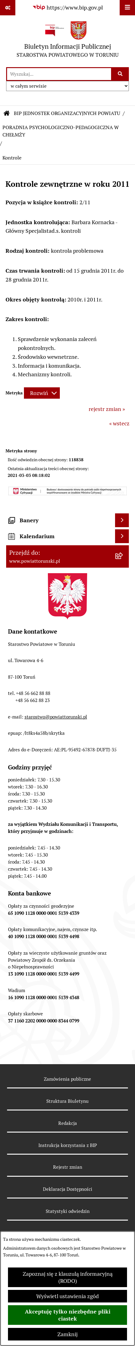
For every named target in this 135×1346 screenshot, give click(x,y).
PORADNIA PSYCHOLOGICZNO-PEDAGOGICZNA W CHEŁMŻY (60, 131)
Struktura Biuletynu (67, 1101)
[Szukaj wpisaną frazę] (120, 74)
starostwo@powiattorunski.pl (56, 717)
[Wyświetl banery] (122, 520)
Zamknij (67, 1334)
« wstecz (119, 423)
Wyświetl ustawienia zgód (67, 1296)
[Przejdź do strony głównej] (67, 41)
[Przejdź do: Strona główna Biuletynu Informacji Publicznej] (6, 113)
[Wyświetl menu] (127, 7)
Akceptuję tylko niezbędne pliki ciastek (67, 1315)
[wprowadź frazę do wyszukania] (59, 74)
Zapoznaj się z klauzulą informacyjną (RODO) (68, 1277)
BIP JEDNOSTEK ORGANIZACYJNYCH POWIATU (67, 113)
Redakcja (67, 1123)
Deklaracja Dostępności (67, 1189)
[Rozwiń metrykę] (42, 393)
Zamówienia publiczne (67, 1079)
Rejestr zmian (67, 1167)
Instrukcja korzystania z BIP (67, 1145)
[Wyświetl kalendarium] (122, 536)
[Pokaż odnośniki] (7, 7)
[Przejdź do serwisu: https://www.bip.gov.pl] (67, 7)
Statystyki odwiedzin (68, 1211)
